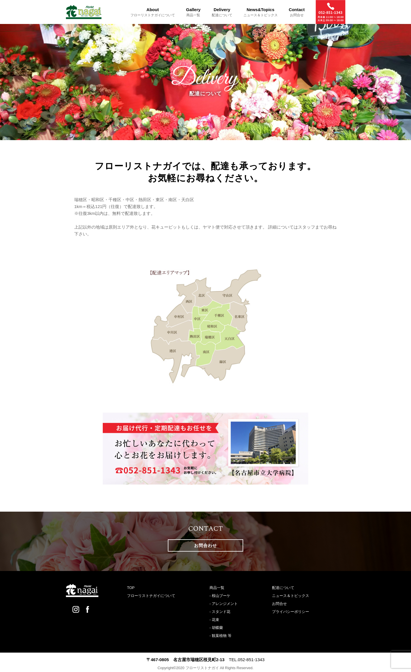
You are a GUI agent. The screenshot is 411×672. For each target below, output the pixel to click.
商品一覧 (216, 588)
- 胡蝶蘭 (216, 627)
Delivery (222, 12)
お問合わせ (205, 545)
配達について (283, 588)
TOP (131, 588)
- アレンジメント (223, 604)
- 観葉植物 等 (220, 635)
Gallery (193, 12)
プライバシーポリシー (290, 612)
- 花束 (214, 619)
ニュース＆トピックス (290, 596)
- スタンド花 (219, 612)
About (152, 12)
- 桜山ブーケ (219, 596)
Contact (297, 12)
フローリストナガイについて (151, 596)
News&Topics (260, 12)
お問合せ (279, 604)
